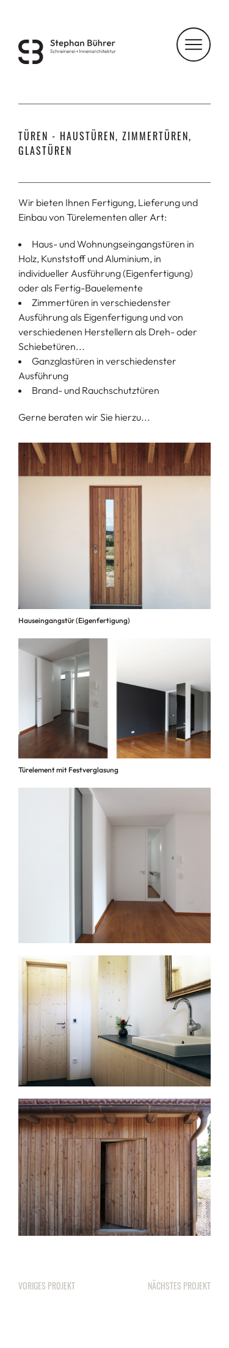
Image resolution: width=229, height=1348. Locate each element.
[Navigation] (193, 44)
